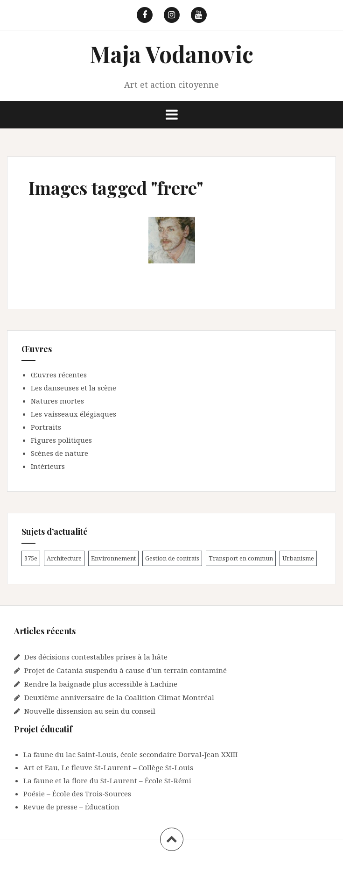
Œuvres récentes (59, 374)
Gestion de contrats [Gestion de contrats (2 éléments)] (172, 558)
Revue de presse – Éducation (71, 806)
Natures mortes (57, 400)
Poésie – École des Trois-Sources (77, 793)
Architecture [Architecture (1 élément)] (64, 558)
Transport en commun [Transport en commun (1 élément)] (241, 558)
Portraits (46, 427)
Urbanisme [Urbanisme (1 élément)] (298, 558)
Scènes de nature (59, 453)
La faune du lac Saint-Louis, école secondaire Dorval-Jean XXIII (130, 754)
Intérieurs (48, 466)
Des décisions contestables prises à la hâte (96, 656)
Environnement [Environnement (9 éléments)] (113, 558)
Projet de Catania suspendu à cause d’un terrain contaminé (125, 670)
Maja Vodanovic (171, 54)
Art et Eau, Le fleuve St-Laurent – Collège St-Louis (108, 767)
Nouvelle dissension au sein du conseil (89, 711)
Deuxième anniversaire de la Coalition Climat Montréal (119, 697)
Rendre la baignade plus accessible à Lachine (100, 683)
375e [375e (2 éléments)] (30, 558)
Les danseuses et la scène (73, 387)
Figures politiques (61, 440)
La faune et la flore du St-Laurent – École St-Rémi (107, 780)
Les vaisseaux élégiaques (73, 413)
